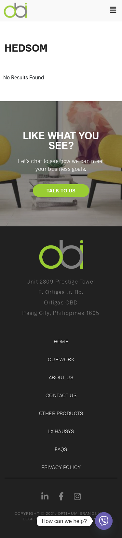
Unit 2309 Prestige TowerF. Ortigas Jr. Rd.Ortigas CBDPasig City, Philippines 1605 (61, 297)
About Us (61, 377)
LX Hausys (61, 431)
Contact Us (61, 395)
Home (61, 341)
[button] (76, 9)
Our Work (61, 359)
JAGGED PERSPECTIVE (76, 519)
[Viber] (104, 521)
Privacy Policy (61, 467)
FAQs (61, 449)
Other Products (61, 413)
